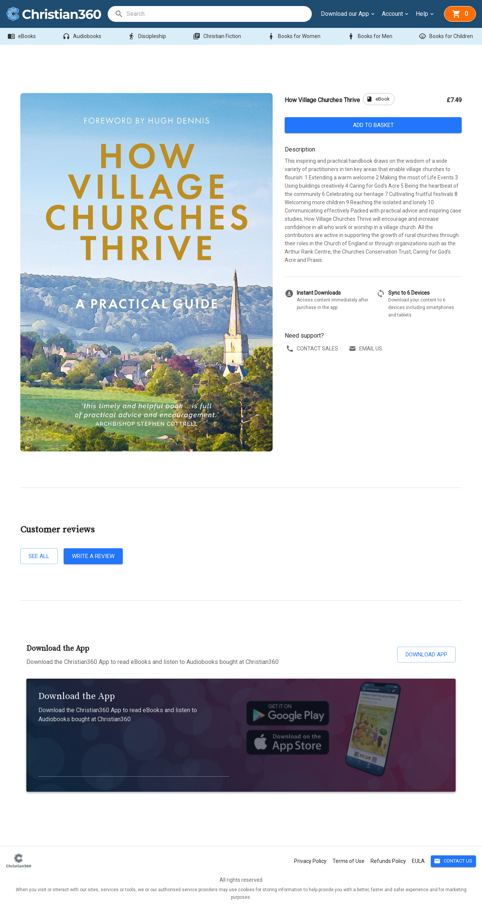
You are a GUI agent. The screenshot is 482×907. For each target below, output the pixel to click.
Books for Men (370, 36)
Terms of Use (349, 861)
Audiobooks (82, 36)
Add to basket (373, 125)
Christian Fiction (217, 36)
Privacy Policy (310, 861)
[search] (219, 14)
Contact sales (313, 349)
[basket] (460, 14)
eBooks (22, 36)
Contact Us (453, 861)
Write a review (93, 556)
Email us (366, 349)
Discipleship (147, 36)
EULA (418, 861)
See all (39, 556)
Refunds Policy (388, 861)
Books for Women (294, 36)
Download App (426, 654)
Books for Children (446, 36)
